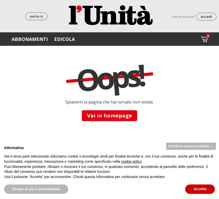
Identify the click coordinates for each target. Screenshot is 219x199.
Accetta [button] (200, 189)
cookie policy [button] (131, 161)
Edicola (64, 39)
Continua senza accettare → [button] (191, 146)
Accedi (206, 16)
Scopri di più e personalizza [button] (36, 189)
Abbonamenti (30, 39)
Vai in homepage (109, 115)
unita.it (36, 16)
